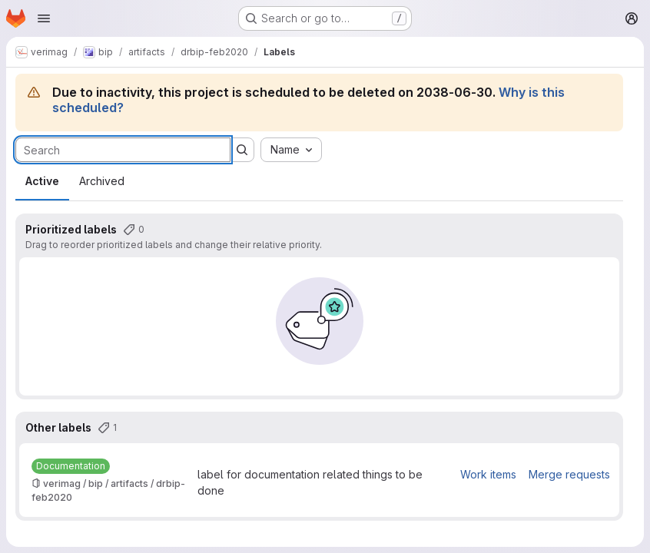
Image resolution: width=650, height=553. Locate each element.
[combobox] (291, 149)
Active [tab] (42, 180)
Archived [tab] (101, 180)
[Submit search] (242, 149)
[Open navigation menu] (44, 18)
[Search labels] (122, 149)
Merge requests (569, 474)
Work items (488, 474)
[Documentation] (71, 466)
